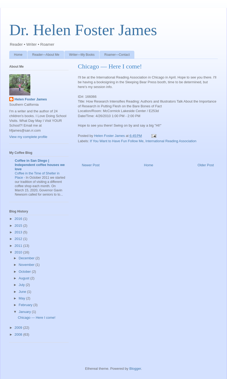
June (23, 292)
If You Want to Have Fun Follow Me (117, 141)
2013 (19, 232)
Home (18, 55)
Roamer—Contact (117, 55)
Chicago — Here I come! (36, 318)
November (27, 265)
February (26, 305)
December (27, 258)
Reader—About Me (45, 55)
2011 (19, 246)
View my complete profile (28, 137)
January (25, 312)
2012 (19, 239)
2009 (19, 328)
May (22, 298)
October (25, 272)
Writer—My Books (81, 55)
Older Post (206, 165)
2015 (19, 226)
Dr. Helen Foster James (83, 30)
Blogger (135, 369)
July (22, 285)
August (24, 278)
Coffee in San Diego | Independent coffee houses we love (40, 165)
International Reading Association (170, 141)
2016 (19, 219)
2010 (19, 252)
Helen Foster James (31, 99)
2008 (19, 334)
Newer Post (91, 165)
